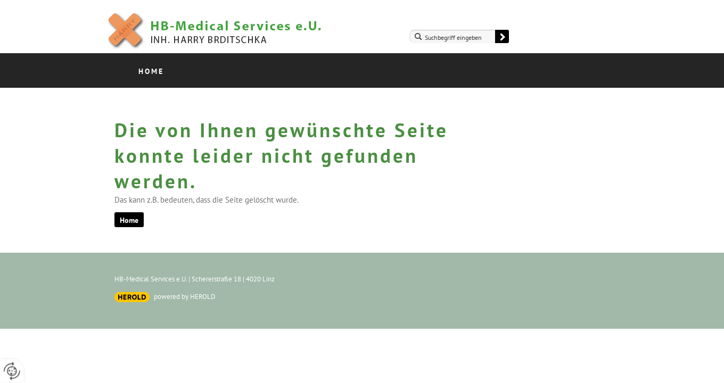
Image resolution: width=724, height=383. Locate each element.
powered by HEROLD (185, 296)
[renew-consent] (12, 371)
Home (151, 71)
